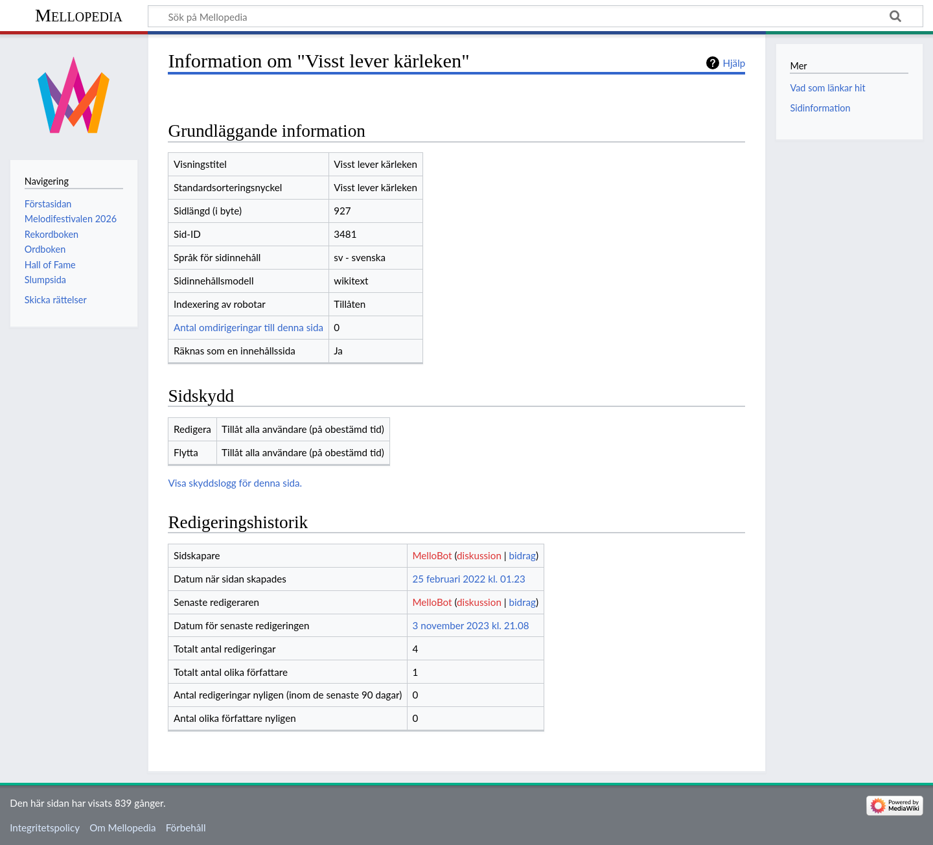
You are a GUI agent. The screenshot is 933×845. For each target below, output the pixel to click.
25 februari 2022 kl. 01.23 (468, 579)
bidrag (522, 555)
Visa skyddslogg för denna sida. (235, 483)
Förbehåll (186, 827)
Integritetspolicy (45, 827)
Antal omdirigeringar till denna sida (248, 327)
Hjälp (733, 63)
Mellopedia (78, 15)
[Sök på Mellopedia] (535, 16)
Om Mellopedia (122, 827)
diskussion (479, 555)
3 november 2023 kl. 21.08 (470, 625)
